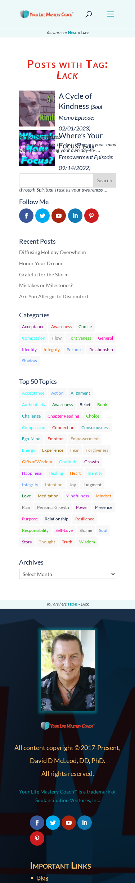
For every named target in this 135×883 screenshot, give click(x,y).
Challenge (31, 416)
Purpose (74, 349)
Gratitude (68, 461)
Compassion (33, 338)
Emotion (56, 438)
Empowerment (85, 438)
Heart (75, 473)
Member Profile (56, 809)
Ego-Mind (31, 438)
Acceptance (33, 326)
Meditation (48, 495)
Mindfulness (77, 495)
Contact (47, 826)
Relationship (101, 349)
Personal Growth (53, 507)
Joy (72, 484)
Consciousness (95, 427)
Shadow (29, 360)
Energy (28, 450)
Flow (57, 338)
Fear (74, 450)
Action (57, 393)
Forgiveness (79, 338)
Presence (103, 507)
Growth (91, 461)
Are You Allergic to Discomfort (54, 296)
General (105, 338)
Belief (85, 404)
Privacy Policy (54, 835)
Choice (85, 326)
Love (26, 495)
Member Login (55, 800)
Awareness (61, 326)
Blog (42, 792)
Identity (29, 349)
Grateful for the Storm (44, 274)
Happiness (32, 473)
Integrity (52, 349)
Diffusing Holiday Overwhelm (52, 252)
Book (102, 404)
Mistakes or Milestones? (46, 285)
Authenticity (33, 404)
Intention (54, 484)
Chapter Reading (63, 416)
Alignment (80, 393)
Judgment (92, 484)
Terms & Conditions (61, 844)
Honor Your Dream (40, 263)
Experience (52, 450)
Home (72, 32)
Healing (56, 473)
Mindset (103, 495)
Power (82, 507)
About (45, 818)
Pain (26, 507)
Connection (63, 427)
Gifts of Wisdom (37, 461)
